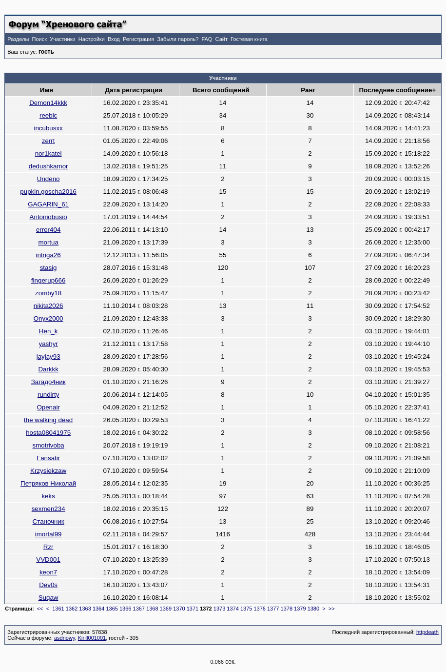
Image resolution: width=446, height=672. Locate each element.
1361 (58, 608)
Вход (114, 39)
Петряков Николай (48, 483)
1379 (300, 608)
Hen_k (48, 331)
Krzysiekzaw (48, 470)
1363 (85, 608)
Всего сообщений (221, 90)
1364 (98, 608)
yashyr (48, 343)
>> (332, 608)
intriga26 (48, 255)
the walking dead (48, 420)
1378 (286, 608)
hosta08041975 (48, 432)
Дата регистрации (133, 90)
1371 (192, 608)
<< (40, 608)
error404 (48, 229)
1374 (232, 608)
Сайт (221, 39)
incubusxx (48, 128)
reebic (48, 115)
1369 (166, 608)
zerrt (48, 140)
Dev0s (48, 585)
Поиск (39, 39)
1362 (72, 608)
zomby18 (48, 293)
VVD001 (48, 559)
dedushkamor (48, 166)
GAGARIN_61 (48, 204)
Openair (48, 407)
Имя (46, 90)
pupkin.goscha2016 (48, 191)
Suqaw (48, 597)
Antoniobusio (48, 217)
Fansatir (48, 458)
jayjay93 (48, 356)
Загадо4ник (48, 382)
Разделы (18, 39)
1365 (111, 608)
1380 (313, 608)
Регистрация (138, 39)
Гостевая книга (249, 39)
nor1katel (48, 153)
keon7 (48, 572)
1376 (259, 608)
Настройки (91, 39)
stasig (48, 267)
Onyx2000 (48, 318)
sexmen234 (48, 508)
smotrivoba (48, 445)
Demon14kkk (48, 102)
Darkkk (48, 369)
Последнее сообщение (395, 90)
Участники (63, 39)
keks (48, 496)
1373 (219, 608)
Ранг (308, 90)
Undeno (48, 179)
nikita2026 (48, 305)
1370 (179, 608)
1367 (139, 608)
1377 (273, 608)
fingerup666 (48, 280)
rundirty (48, 394)
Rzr (48, 546)
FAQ (206, 39)
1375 (246, 608)
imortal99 (48, 534)
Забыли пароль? (177, 39)
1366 (125, 608)
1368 (152, 608)
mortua (48, 242)
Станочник (48, 521)
